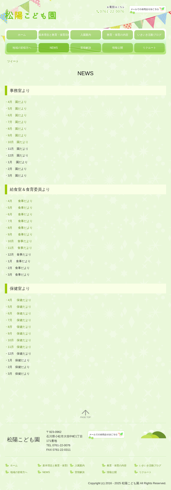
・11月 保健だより (18, 347)
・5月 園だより (16, 108)
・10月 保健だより (18, 340)
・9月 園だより (16, 135)
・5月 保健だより (18, 306)
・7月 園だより (16, 122)
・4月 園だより (16, 102)
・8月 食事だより (19, 227)
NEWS (54, 47)
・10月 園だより (16, 142)
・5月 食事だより (19, 207)
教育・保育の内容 (117, 34)
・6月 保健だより (18, 313)
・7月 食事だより (19, 221)
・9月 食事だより (19, 234)
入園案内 (85, 34)
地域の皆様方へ (21, 47)
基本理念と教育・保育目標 (54, 34)
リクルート (149, 47)
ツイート (13, 61)
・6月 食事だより (19, 214)
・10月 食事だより (18, 241)
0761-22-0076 (61, 445)
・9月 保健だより (18, 333)
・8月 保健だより (18, 326)
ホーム (22, 34)
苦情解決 (85, 47)
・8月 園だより (16, 128)
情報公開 (117, 47)
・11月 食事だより (18, 247)
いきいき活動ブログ (149, 34)
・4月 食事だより (19, 201)
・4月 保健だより (18, 300)
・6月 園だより (16, 115)
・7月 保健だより (18, 320)
